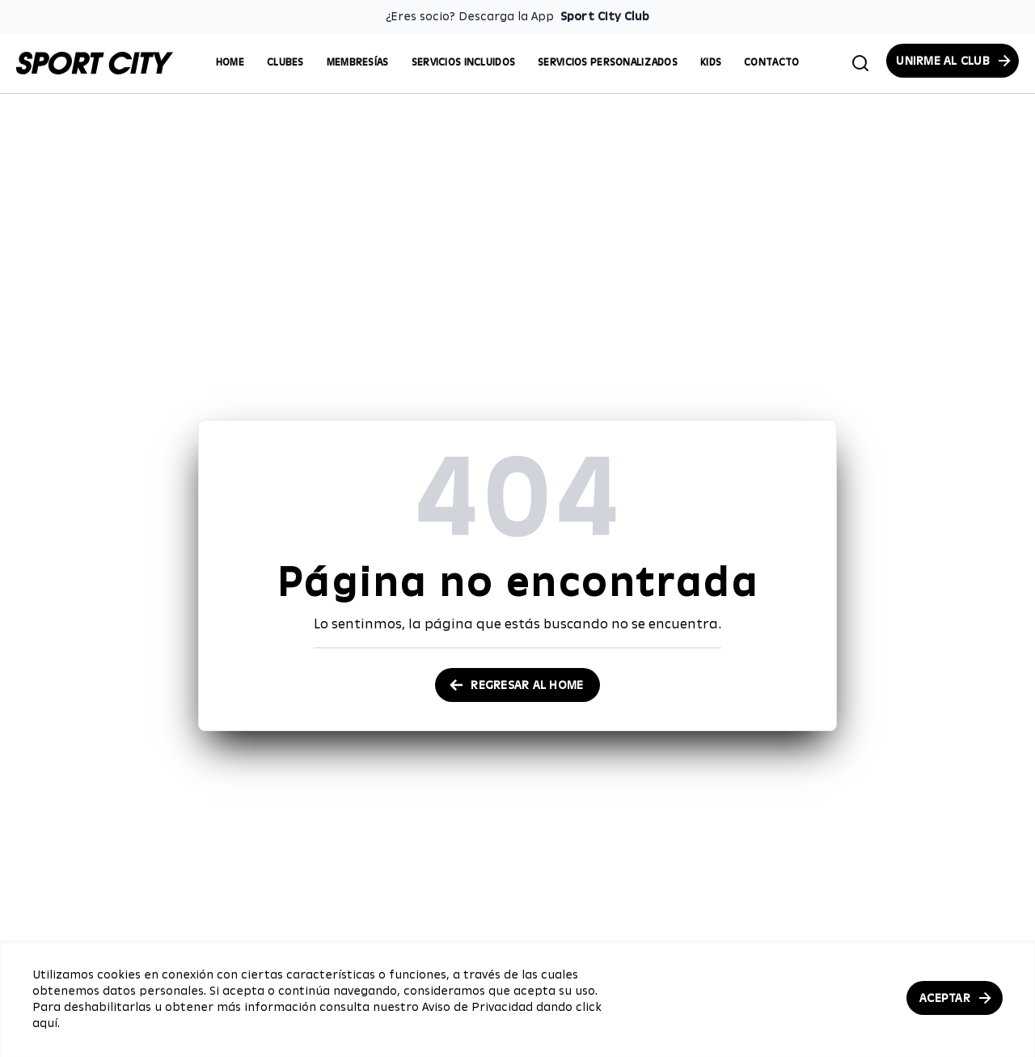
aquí (44, 1023)
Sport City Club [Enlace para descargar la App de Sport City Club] (604, 16)
